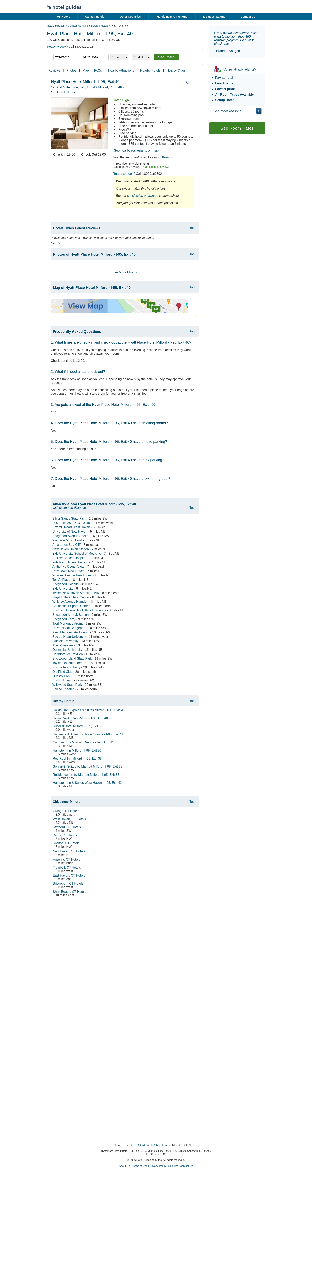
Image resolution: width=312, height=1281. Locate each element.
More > (55, 243)
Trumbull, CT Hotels (67, 867)
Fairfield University (65, 641)
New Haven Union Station (70, 549)
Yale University (62, 588)
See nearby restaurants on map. (137, 150)
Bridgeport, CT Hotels (68, 883)
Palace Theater (63, 689)
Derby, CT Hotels (65, 835)
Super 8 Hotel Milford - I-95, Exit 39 (77, 726)
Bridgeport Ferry (63, 619)
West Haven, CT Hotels (69, 819)
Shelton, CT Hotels (66, 843)
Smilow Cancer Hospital (69, 558)
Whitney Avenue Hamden (70, 601)
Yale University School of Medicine (76, 553)
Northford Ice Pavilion (67, 654)
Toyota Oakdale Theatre (69, 663)
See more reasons (227, 111)
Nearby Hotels (150, 70)
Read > (167, 157)
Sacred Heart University (69, 636)
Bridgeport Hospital (65, 584)
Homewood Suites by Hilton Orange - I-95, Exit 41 (88, 734)
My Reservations (214, 16)
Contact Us (247, 16)
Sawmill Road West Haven (71, 527)
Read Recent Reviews (156, 166)
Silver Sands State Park (69, 518)
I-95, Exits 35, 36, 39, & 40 (71, 522)
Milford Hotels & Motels (95, 25)
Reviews (54, 70)
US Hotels (63, 16)
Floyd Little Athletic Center (70, 597)
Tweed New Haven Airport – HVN (75, 593)
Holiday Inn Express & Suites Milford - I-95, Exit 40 (88, 710)
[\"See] (258, 111)
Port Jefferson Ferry (66, 667)
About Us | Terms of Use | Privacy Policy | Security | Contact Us (156, 1165)
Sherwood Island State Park (72, 658)
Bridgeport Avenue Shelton (71, 536)
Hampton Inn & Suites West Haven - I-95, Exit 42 (87, 782)
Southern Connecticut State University (79, 610)
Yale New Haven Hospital (70, 562)
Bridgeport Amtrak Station (70, 614)
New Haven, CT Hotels (69, 851)
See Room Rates (237, 128)
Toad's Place (61, 579)
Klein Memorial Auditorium (70, 632)
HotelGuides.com (56, 25)
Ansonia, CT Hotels (66, 859)
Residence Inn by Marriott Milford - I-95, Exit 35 (86, 774)
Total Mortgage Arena (67, 623)
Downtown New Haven (68, 571)
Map (86, 70)
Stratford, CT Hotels (67, 827)
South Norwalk (62, 680)
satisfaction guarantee (142, 195)
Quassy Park (61, 676)
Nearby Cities (176, 70)
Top (192, 228)
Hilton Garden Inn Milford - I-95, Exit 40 (80, 718)
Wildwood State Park (67, 684)
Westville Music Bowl (67, 540)
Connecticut (74, 25)
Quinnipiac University (67, 649)
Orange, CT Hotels (66, 811)
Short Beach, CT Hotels (69, 891)
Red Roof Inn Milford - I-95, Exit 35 (77, 758)
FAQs (98, 70)
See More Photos (124, 272)
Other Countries (130, 16)
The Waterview (62, 645)
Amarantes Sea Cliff (66, 544)
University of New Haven (69, 531)
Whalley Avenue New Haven (72, 575)
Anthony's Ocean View (68, 566)
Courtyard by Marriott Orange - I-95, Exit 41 (83, 742)
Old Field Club (62, 671)
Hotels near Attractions (172, 16)
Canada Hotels (94, 16)
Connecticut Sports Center (71, 606)
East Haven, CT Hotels (69, 875)
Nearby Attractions (121, 70)
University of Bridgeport (68, 628)
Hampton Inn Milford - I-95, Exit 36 (77, 750)
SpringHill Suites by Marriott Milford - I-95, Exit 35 (87, 766)
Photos (71, 70)
